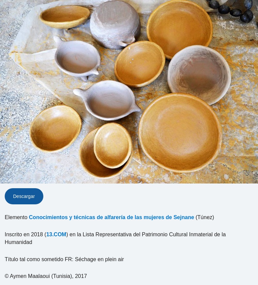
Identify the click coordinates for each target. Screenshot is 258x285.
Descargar (24, 196)
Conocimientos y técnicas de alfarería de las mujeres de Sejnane (111, 217)
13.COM (56, 234)
